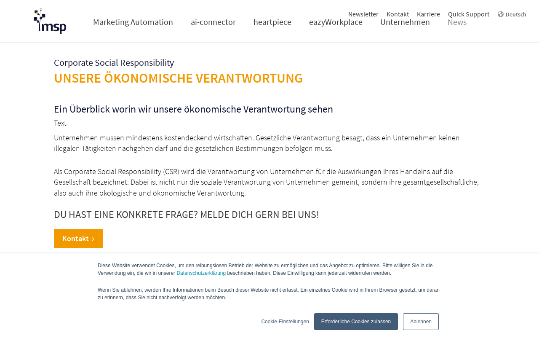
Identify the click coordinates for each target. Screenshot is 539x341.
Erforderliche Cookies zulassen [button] (356, 322)
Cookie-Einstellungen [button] (285, 322)
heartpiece (272, 21)
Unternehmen (405, 21)
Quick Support (468, 14)
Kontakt (398, 14)
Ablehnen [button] (421, 322)
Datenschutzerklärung (201, 273)
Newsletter (363, 14)
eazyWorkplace (336, 21)
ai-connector (213, 21)
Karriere (428, 14)
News (457, 21)
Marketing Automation (133, 21)
